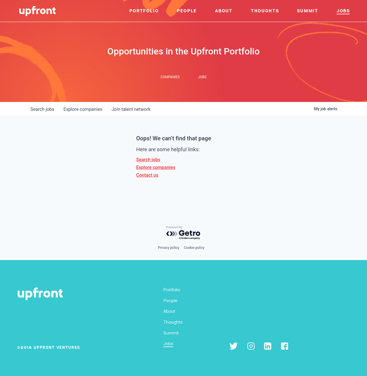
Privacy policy (168, 248)
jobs (42, 109)
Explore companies (155, 167)
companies (82, 109)
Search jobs (148, 159)
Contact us (147, 175)
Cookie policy (194, 248)
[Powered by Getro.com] (183, 233)
